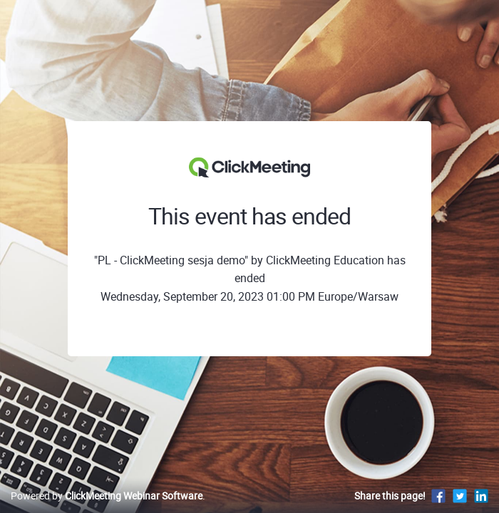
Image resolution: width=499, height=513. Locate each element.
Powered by (106, 495)
